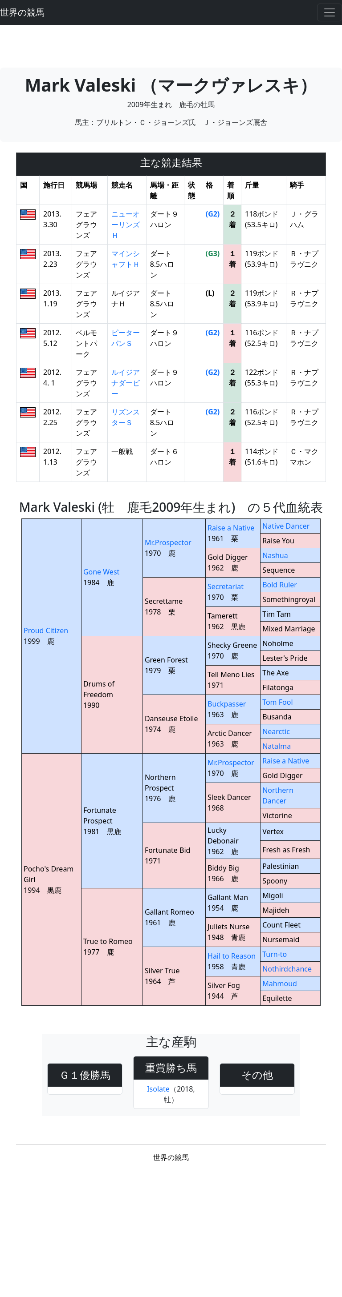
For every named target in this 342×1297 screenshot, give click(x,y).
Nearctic (276, 731)
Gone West (101, 572)
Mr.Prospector (168, 542)
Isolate (158, 1089)
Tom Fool (277, 702)
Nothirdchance (287, 969)
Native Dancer (285, 526)
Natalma (276, 746)
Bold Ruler (279, 585)
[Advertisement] (171, 45)
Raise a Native (231, 528)
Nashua (275, 555)
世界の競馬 (22, 12)
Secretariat (226, 586)
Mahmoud (279, 983)
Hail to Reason (232, 956)
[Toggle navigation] (329, 12)
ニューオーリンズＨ (125, 224)
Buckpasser (227, 704)
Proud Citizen (46, 630)
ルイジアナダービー (125, 382)
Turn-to (274, 954)
